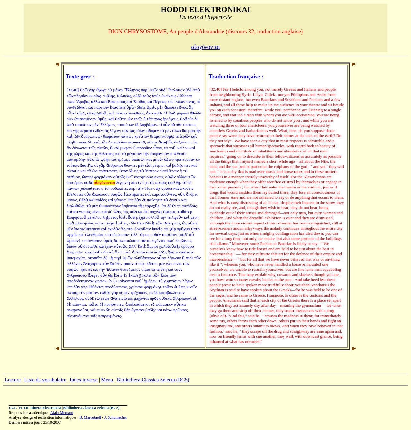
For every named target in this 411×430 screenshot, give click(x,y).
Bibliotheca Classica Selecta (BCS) (153, 379)
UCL (13, 408)
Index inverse (84, 379)
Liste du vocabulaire (45, 379)
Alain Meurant (61, 412)
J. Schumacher (115, 417)
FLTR (24, 408)
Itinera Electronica (45, 408)
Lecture (13, 379)
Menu (107, 379)
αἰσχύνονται (205, 47)
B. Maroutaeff (90, 417)
